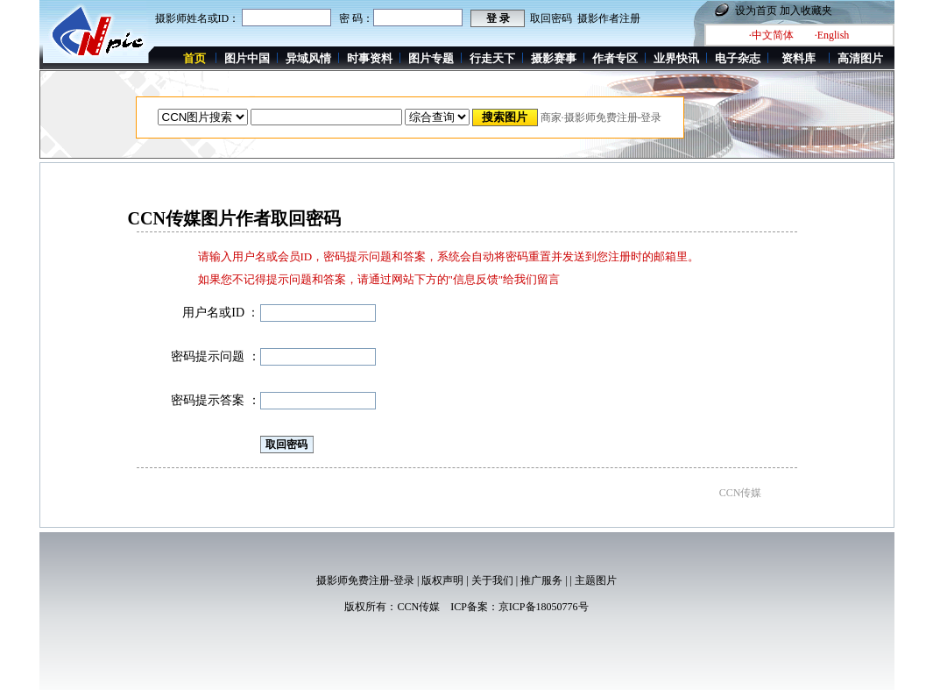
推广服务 (541, 580)
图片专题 (431, 58)
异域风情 (308, 58)
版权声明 (442, 580)
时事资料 (369, 58)
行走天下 (492, 58)
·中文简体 (771, 35)
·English (832, 35)
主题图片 (596, 580)
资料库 (798, 58)
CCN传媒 (418, 607)
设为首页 (756, 10)
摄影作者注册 (608, 18)
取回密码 (551, 18)
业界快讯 (676, 58)
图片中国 (247, 58)
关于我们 (492, 580)
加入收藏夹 (806, 10)
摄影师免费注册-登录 (365, 580)
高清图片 (860, 58)
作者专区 (615, 58)
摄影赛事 (553, 58)
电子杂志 (737, 58)
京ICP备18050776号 (543, 607)
